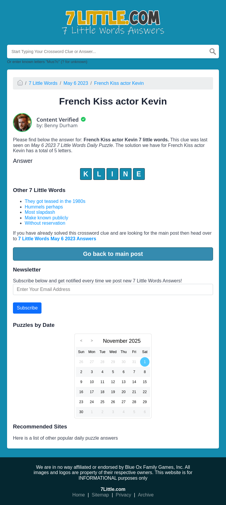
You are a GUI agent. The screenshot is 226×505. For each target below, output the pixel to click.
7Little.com (113, 489)
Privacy (123, 494)
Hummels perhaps (44, 206)
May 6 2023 (76, 83)
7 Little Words (43, 83)
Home (78, 494)
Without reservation (45, 223)
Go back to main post (113, 254)
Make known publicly (46, 217)
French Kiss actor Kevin (119, 83)
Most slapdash (40, 212)
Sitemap (100, 494)
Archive (146, 494)
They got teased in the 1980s (55, 201)
